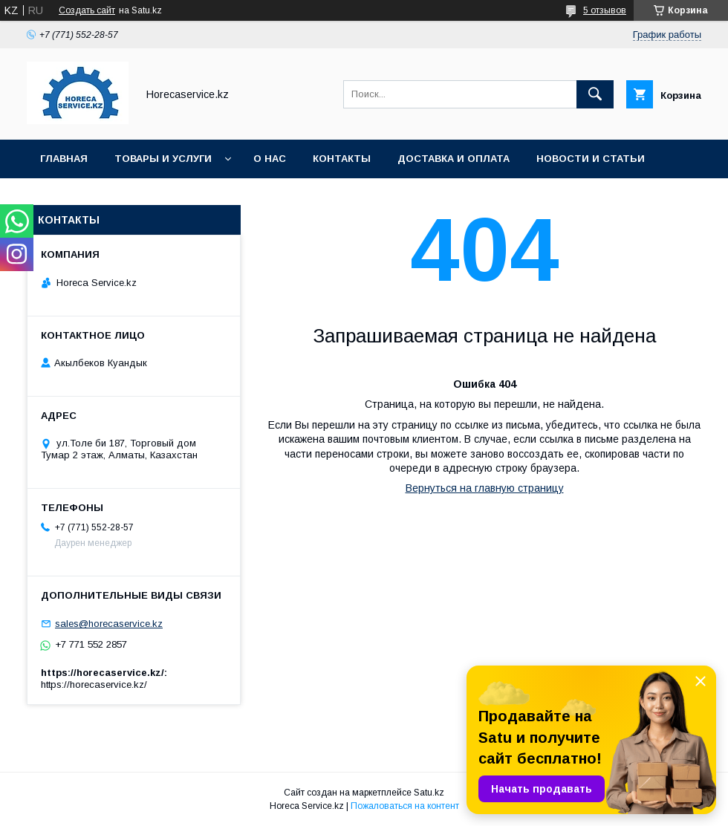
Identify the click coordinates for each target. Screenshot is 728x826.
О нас (269, 158)
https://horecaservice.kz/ (94, 684)
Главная (64, 158)
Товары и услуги (163, 158)
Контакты (342, 158)
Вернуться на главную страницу (485, 488)
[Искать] (595, 94)
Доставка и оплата (453, 158)
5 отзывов (604, 10)
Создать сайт (87, 10)
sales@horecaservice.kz (109, 623)
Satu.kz (429, 792)
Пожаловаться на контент (405, 806)
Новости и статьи (590, 158)
